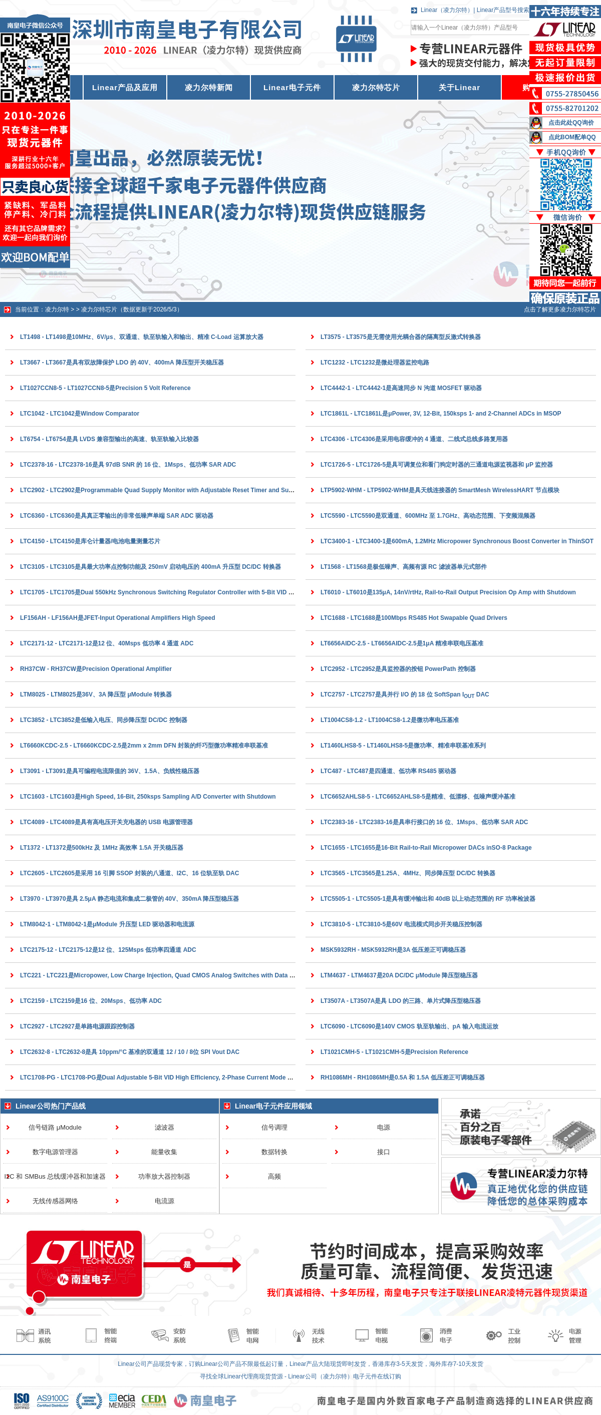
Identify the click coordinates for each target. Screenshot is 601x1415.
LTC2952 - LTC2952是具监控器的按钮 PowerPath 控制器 (398, 668)
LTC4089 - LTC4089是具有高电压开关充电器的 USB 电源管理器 (106, 822)
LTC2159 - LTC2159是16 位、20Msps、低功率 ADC (91, 1000)
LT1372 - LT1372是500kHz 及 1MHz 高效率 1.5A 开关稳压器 (101, 847)
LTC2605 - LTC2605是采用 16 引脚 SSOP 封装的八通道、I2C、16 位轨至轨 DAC (129, 873)
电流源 (164, 1201)
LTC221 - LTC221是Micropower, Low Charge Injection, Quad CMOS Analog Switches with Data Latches (166, 975)
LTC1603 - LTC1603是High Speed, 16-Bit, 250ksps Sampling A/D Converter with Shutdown (148, 796)
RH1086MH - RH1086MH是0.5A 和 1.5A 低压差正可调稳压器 (403, 1077)
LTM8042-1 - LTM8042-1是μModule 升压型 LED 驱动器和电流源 (107, 924)
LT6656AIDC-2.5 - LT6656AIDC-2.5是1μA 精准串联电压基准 (402, 643)
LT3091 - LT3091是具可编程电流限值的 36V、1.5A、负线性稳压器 (109, 771)
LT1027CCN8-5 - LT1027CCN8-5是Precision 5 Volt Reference (105, 388)
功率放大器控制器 (164, 1176)
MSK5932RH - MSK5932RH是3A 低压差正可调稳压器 (393, 949)
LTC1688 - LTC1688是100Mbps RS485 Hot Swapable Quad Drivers (414, 617)
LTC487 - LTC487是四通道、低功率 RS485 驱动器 (388, 771)
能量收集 (164, 1152)
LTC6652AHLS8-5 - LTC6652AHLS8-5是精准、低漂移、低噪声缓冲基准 (418, 796)
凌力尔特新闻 (209, 87)
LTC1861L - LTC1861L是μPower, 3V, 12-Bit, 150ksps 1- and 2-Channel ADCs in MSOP (441, 413)
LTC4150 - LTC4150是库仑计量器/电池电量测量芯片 (90, 541)
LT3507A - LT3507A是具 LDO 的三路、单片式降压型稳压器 (401, 1000)
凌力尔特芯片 (376, 87)
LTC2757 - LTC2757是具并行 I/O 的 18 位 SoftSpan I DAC (405, 694)
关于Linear (459, 87)
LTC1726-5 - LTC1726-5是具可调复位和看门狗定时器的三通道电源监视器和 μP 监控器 (437, 464)
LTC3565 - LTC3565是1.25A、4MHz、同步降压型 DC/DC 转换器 (408, 873)
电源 (383, 1127)
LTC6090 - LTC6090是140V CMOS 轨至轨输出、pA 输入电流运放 (409, 1026)
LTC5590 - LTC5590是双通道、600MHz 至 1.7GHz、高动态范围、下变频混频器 (428, 515)
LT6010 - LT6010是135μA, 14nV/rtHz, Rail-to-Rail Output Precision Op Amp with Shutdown (448, 592)
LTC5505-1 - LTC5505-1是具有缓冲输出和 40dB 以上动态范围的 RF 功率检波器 (428, 898)
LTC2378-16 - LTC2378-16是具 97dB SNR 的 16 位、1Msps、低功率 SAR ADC (128, 464)
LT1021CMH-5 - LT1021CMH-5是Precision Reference (394, 1051)
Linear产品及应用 (125, 87)
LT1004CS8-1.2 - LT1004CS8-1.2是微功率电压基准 (390, 720)
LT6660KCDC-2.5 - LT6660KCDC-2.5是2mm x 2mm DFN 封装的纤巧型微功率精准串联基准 (144, 745)
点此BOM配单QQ (572, 137)
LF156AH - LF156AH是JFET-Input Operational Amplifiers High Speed (117, 617)
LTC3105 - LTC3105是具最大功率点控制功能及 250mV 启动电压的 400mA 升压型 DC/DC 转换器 (150, 566)
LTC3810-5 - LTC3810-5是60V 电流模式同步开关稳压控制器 (401, 924)
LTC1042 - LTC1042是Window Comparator (79, 413)
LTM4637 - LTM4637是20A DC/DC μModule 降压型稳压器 (399, 975)
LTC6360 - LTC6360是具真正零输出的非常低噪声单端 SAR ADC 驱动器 (116, 515)
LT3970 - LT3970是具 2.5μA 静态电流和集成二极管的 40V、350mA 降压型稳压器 (129, 898)
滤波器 (164, 1127)
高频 (274, 1176)
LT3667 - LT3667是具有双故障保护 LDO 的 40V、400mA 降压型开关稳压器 (122, 362)
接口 (383, 1152)
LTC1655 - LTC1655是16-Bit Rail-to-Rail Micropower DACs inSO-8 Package (426, 847)
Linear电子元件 (292, 87)
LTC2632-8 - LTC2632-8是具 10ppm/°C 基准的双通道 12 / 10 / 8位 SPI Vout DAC (129, 1051)
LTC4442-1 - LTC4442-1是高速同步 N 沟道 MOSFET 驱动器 (401, 388)
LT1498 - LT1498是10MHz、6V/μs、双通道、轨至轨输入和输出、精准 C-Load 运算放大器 (141, 336)
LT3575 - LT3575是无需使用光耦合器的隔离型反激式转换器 (401, 336)
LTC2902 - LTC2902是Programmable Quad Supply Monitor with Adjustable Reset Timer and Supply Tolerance (175, 490)
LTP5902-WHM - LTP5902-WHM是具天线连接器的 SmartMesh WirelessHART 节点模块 (440, 490)
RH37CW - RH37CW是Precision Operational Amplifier (96, 668)
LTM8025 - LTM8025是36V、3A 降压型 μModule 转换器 (96, 694)
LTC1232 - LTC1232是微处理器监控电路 (375, 362)
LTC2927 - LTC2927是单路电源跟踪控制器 (77, 1026)
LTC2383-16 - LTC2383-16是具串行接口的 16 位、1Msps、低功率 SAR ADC (424, 822)
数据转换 (274, 1152)
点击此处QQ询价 (571, 122)
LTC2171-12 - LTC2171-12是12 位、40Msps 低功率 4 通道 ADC (106, 643)
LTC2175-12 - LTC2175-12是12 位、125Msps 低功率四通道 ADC (108, 949)
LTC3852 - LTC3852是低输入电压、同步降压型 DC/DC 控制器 (103, 720)
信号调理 (274, 1127)
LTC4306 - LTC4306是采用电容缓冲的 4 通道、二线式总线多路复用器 (414, 439)
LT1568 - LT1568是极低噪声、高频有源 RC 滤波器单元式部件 (404, 566)
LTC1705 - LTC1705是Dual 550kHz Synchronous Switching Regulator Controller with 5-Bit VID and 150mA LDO (177, 592)
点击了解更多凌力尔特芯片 (560, 309)
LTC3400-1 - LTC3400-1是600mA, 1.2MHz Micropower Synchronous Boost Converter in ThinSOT (457, 541)
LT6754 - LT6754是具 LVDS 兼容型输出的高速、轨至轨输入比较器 (109, 439)
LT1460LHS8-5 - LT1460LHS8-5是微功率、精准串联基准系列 (403, 745)
